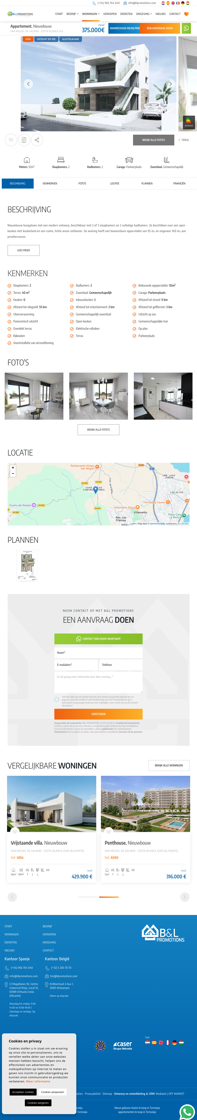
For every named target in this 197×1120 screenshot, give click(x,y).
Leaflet (133, 524)
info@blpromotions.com (140, 3)
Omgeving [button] (142, 14)
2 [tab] (109, 897)
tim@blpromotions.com (63, 976)
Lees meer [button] (23, 250)
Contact (175, 14)
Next (170, 83)
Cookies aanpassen (52, 1092)
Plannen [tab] (146, 183)
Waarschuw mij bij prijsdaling (129, 28)
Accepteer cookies (23, 1092)
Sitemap (107, 1093)
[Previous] (12, 897)
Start (59, 14)
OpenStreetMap (157, 524)
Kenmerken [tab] (50, 183)
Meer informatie (38, 1081)
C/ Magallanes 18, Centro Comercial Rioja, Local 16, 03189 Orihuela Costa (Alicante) (24, 989)
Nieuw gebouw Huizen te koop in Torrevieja (137, 1108)
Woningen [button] (89, 14)
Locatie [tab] (114, 183)
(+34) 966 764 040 (106, 3)
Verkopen (110, 14)
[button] (36, 139)
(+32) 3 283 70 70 (61, 967)
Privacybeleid (118, 699)
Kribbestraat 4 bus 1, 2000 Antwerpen (62, 986)
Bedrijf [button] (71, 14)
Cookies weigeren (38, 1103)
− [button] (13, 474)
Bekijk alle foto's (153, 140)
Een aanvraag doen (160, 28)
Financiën (179, 183)
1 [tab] (88, 897)
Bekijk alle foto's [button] (98, 429)
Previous (26, 83)
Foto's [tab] (82, 183)
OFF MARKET (176, 1093)
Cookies (78, 1093)
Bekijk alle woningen (169, 765)
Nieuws (161, 14)
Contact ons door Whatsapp (98, 639)
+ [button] (13, 468)
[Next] (185, 897)
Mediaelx (161, 1093)
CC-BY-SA (183, 524)
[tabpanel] (145, 829)
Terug (184, 140)
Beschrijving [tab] (17, 183)
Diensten (126, 14)
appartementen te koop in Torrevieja (137, 1112)
